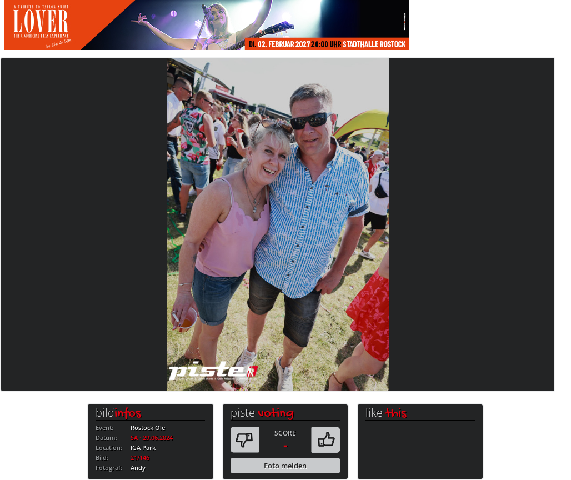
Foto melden (285, 466)
